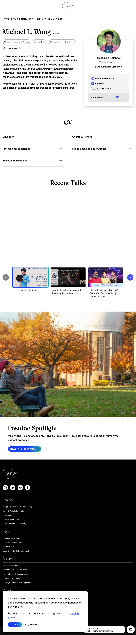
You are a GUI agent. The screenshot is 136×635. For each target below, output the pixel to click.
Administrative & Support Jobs (15, 574)
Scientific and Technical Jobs (15, 569)
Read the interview (25, 449)
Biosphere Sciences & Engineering (17, 506)
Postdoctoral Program (12, 578)
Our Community (23, 19)
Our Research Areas (11, 519)
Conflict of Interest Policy (13, 542)
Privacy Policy (8, 546)
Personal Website (102, 78)
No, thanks (32, 624)
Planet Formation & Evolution (62, 41)
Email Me (97, 83)
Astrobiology (39, 41)
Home (6, 19)
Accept (15, 624)
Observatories (8, 515)
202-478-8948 (101, 88)
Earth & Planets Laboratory (108, 66)
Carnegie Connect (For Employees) (17, 582)
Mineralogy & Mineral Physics (16, 41)
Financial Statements (11, 538)
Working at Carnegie (11, 565)
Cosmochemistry (11, 48)
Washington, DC (108, 62)
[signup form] (122, 628)
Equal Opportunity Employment (16, 551)
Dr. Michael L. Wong (50, 19)
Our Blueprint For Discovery (14, 523)
